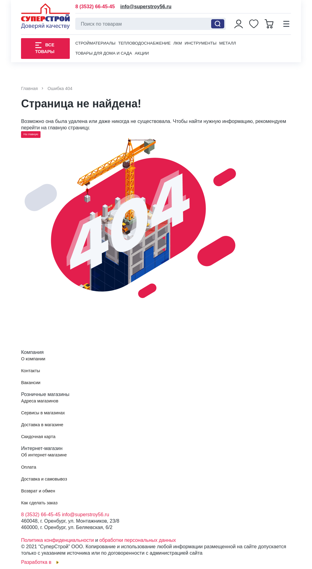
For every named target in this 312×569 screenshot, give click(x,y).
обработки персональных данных (137, 540)
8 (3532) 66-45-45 (95, 6)
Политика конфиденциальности (57, 540)
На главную (30, 134)
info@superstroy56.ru (146, 6)
